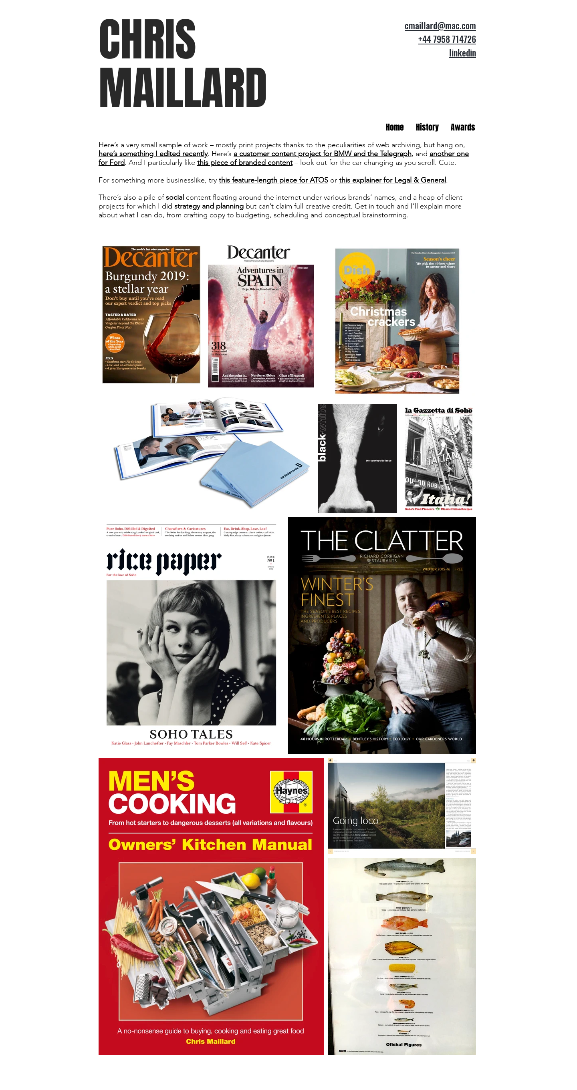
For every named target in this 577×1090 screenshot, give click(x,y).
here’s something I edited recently (153, 153)
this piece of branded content (245, 162)
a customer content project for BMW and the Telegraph (323, 153)
